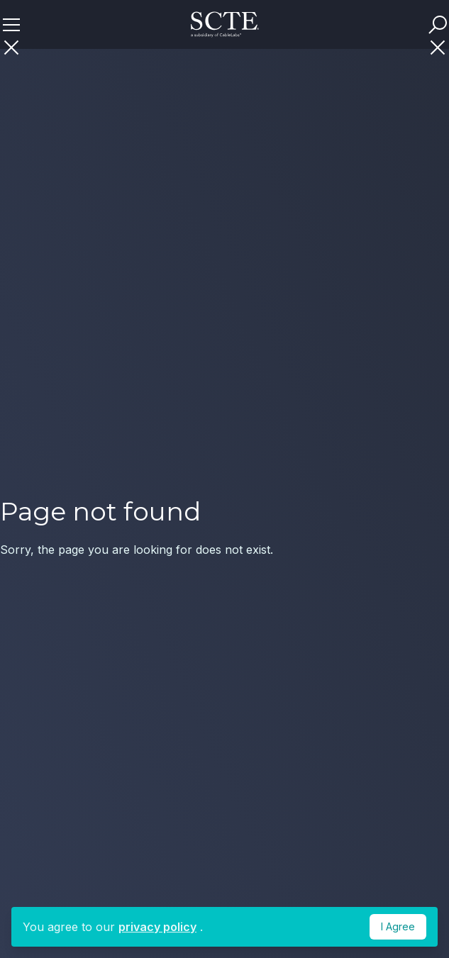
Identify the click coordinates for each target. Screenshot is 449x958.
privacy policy (157, 927)
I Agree (398, 926)
